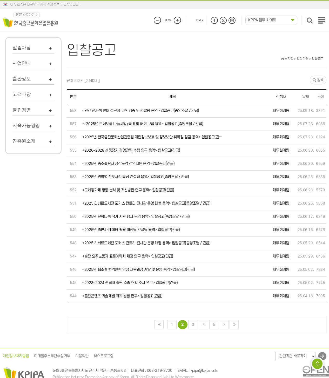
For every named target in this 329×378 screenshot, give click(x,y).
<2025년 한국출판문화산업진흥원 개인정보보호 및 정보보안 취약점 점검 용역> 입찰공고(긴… (152, 137)
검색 (318, 80)
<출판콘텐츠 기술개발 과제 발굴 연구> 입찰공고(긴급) (122, 296)
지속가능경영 (26, 125)
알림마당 (21, 47)
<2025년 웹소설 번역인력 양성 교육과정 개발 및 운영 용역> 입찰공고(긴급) (138, 269)
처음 (159, 324)
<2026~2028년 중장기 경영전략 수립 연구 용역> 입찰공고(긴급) (131, 150)
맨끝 (234, 324)
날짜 (305, 97)
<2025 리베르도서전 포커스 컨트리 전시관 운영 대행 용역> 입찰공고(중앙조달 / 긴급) (146, 203)
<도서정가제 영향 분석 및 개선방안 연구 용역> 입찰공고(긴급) (128, 190)
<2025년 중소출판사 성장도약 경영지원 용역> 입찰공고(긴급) (128, 163)
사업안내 (21, 63)
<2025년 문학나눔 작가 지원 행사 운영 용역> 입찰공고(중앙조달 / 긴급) (136, 216)
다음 (224, 324)
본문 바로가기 (25, 15)
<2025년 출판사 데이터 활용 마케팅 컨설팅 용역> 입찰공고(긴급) (131, 230)
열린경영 (21, 109)
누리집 (287, 59)
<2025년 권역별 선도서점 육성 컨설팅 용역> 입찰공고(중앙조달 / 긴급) (135, 177)
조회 (320, 97)
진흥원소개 (23, 141)
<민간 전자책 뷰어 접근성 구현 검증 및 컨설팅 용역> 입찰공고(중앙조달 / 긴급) (140, 111)
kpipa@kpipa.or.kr (204, 371)
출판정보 (21, 78)
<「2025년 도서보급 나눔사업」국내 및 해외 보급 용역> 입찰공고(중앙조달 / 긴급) (142, 124)
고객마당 (21, 94)
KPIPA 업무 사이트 (262, 20)
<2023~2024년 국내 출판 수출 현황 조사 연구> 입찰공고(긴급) (130, 283)
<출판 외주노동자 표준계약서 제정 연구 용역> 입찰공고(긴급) (127, 256)
